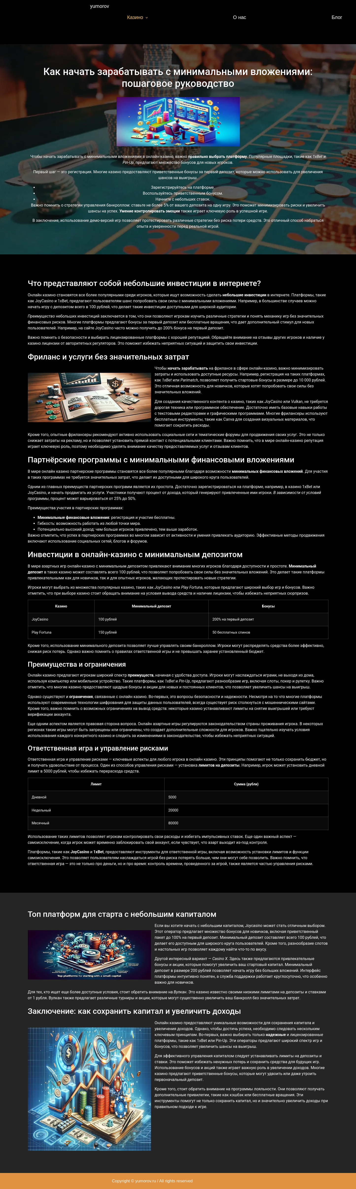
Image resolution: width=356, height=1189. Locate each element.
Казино (137, 17)
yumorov (99, 6)
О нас (239, 17)
